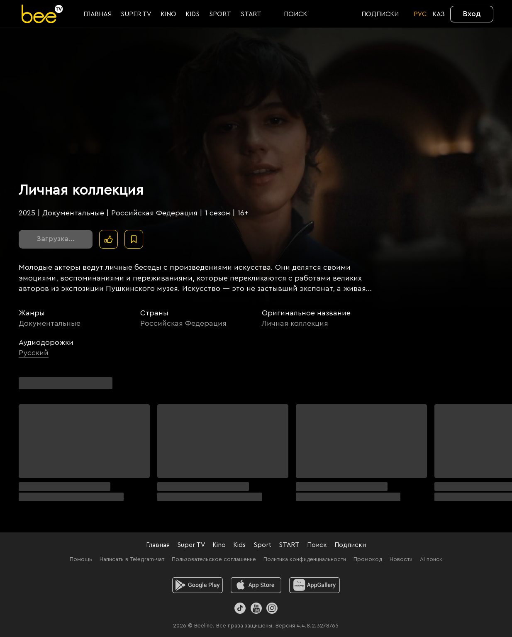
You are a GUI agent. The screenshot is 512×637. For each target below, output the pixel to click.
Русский (34, 352)
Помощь (81, 559)
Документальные (49, 323)
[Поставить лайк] (108, 239)
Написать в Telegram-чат (132, 559)
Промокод (368, 559)
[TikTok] (240, 608)
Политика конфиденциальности (304, 559)
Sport (262, 545)
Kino (219, 545)
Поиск (317, 545)
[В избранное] (134, 239)
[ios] (256, 585)
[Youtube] (255, 608)
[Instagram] (272, 608)
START (289, 545)
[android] (197, 585)
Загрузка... (56, 238)
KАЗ (438, 14)
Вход (472, 13)
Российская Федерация (183, 323)
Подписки (350, 545)
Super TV (191, 545)
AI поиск (431, 559)
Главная (158, 545)
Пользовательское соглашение (214, 559)
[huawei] (314, 585)
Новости (401, 559)
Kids (239, 545)
